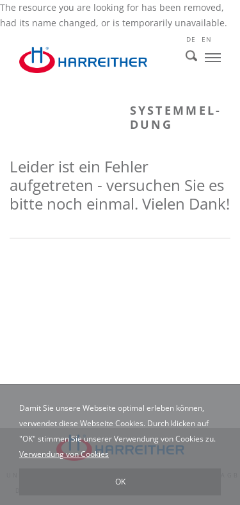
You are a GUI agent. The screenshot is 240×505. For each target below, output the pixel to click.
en (206, 39)
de (190, 39)
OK (120, 481)
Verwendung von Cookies (64, 454)
